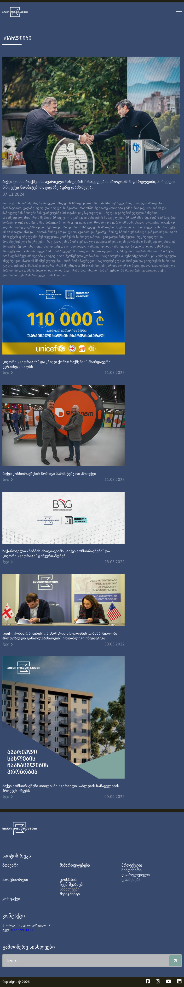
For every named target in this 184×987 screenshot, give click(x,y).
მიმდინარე (131, 870)
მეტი (6, 372)
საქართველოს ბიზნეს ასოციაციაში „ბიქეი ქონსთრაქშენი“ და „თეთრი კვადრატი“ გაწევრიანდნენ (56, 553)
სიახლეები (70, 889)
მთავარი (10, 865)
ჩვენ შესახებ (71, 884)
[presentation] (167, 167)
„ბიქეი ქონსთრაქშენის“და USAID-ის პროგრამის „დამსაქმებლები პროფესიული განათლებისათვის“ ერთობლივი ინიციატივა (59, 636)
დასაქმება (130, 879)
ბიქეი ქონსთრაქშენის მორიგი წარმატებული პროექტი (49, 474)
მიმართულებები (75, 865)
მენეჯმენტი (70, 894)
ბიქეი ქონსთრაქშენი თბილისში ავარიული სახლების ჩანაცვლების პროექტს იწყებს (60, 788)
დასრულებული (135, 875)
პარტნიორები (15, 879)
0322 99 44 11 (22, 930)
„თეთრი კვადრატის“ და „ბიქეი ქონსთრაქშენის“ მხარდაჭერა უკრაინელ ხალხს (56, 364)
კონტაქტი (11, 899)
